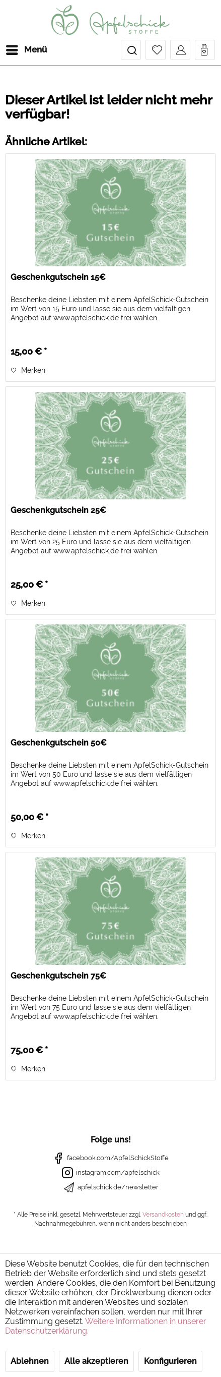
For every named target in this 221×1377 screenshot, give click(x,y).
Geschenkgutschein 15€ (58, 277)
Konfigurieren (170, 1361)
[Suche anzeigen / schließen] (131, 50)
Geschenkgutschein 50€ (59, 743)
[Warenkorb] (205, 50)
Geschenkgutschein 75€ (58, 976)
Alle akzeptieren (96, 1361)
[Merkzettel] (155, 50)
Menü (26, 48)
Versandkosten (163, 1214)
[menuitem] (26, 50)
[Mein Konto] (180, 50)
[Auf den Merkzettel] (28, 370)
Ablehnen (30, 1361)
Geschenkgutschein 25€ (58, 510)
